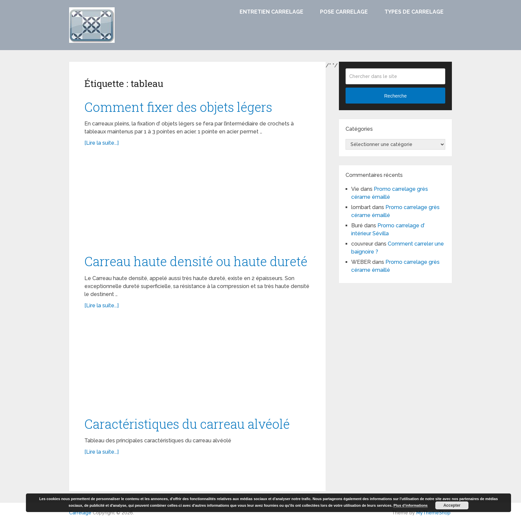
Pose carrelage (344, 12)
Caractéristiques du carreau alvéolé (187, 423)
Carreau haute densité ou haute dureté (195, 261)
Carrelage (80, 512)
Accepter (451, 505)
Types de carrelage (414, 12)
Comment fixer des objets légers (178, 107)
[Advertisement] (197, 203)
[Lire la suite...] (101, 143)
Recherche (395, 96)
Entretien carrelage (271, 12)
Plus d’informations (410, 505)
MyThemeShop (433, 512)
